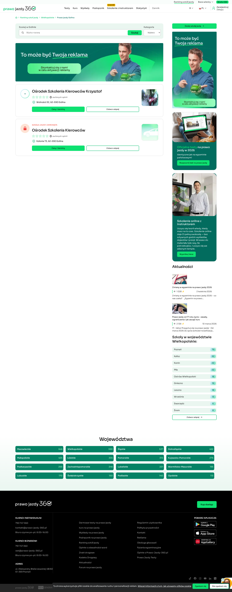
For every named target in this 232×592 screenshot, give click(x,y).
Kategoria (149, 27)
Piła (195, 370)
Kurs (75, 8)
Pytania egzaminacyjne (149, 547)
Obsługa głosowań (147, 542)
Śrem (195, 410)
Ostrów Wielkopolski (195, 376)
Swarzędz (195, 403)
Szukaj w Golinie (27, 27)
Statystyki (141, 8)
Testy (67, 8)
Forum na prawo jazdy (90, 567)
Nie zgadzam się (219, 586)
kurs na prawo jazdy (89, 527)
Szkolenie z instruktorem (120, 7)
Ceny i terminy (58, 111)
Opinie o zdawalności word (93, 547)
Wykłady (85, 8)
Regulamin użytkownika (149, 522)
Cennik (156, 8)
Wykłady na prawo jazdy (91, 532)
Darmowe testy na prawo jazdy (95, 522)
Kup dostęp (207, 504)
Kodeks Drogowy (88, 557)
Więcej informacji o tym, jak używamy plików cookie (164, 586)
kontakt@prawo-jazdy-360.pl (31, 527)
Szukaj (134, 32)
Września (195, 396)
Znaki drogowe (87, 552)
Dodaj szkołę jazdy (194, 26)
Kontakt (141, 532)
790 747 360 (21, 523)
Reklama (141, 537)
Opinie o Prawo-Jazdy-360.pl (152, 552)
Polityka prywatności (148, 527)
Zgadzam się (200, 586)
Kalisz (195, 356)
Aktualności (85, 562)
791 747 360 (21, 546)
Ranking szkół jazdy (184, 2)
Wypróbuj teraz (186, 254)
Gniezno (195, 383)
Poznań (195, 349)
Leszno (195, 390)
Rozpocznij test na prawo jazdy (193, 163)
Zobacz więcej (112, 111)
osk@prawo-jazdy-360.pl (28, 550)
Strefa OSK (222, 2)
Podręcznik (98, 8)
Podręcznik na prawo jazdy (93, 537)
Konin (195, 363)
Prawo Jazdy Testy (146, 557)
